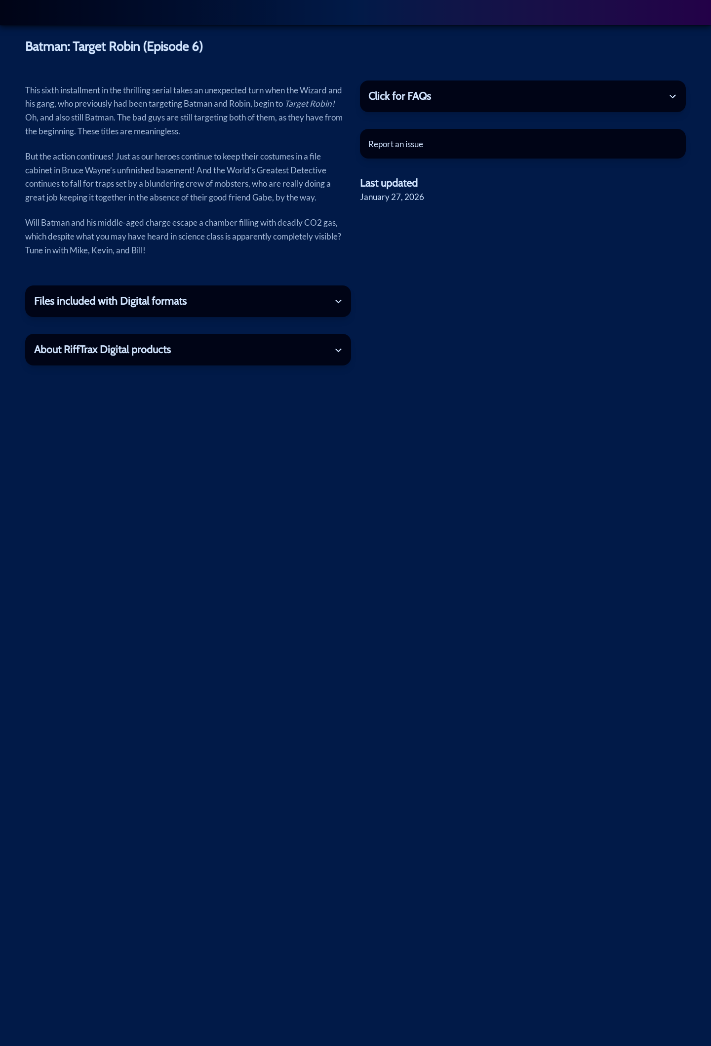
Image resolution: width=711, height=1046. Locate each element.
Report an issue (395, 144)
